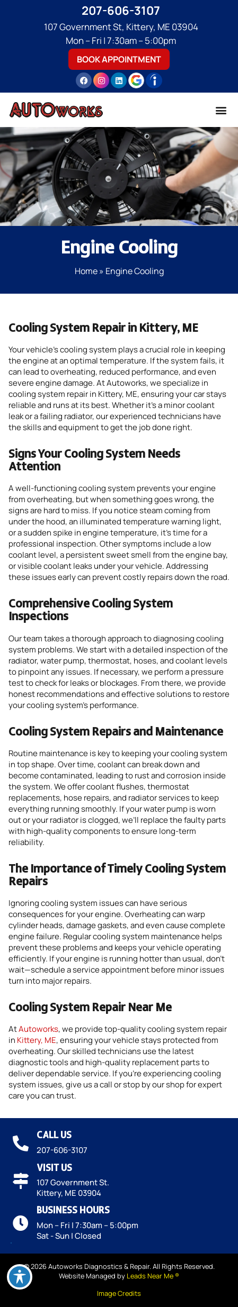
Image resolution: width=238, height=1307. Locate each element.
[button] (221, 110)
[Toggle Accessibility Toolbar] (19, 1277)
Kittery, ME (36, 1040)
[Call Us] (21, 1143)
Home (86, 271)
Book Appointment (119, 59)
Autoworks (38, 1028)
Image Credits (119, 1293)
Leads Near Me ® (153, 1276)
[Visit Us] (21, 1181)
